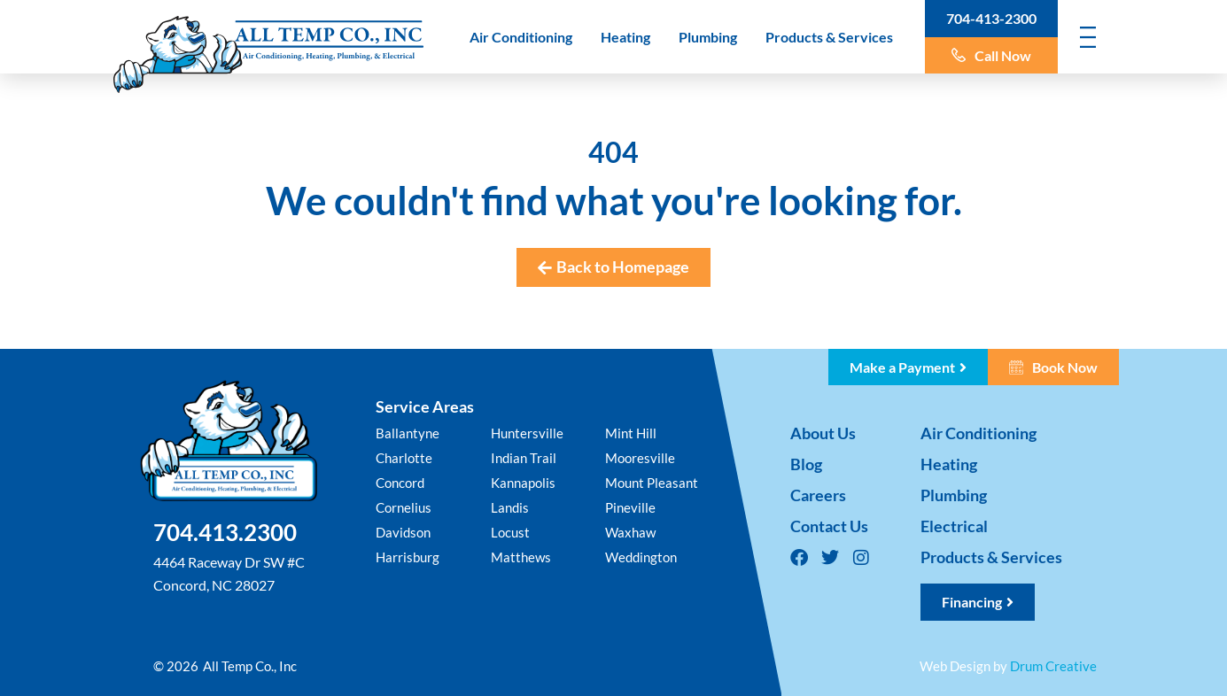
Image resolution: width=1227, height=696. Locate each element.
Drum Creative (1053, 666)
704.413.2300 (225, 532)
